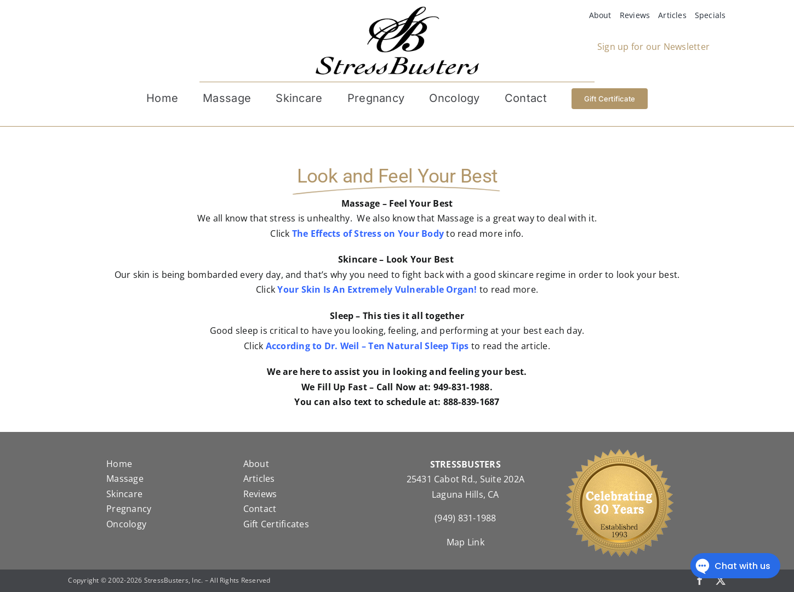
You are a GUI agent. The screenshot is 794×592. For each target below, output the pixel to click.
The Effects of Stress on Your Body (368, 233)
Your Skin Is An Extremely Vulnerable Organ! (377, 289)
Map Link (465, 542)
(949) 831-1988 (465, 518)
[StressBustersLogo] (397, 10)
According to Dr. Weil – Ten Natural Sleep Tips (367, 346)
